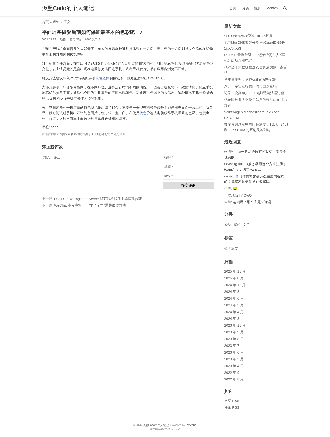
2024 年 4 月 (234, 312)
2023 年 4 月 (234, 366)
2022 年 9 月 (234, 372)
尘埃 (227, 188)
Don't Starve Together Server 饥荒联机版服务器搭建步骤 (98, 199)
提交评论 (188, 185)
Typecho (191, 425)
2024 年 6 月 (234, 298)
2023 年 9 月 (234, 332)
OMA (228, 164)
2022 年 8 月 (234, 379)
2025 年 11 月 (235, 271)
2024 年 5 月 (234, 305)
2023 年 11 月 (235, 325)
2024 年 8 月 (234, 292)
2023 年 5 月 (234, 359)
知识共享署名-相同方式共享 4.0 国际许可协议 (85, 134)
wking (228, 176)
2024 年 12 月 (235, 285)
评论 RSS (231, 407)
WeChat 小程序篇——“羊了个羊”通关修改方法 (90, 205)
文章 (246, 225)
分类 (245, 8)
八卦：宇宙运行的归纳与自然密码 (250, 86)
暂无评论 (75, 39)
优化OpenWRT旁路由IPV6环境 (248, 36)
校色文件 (102, 78)
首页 (233, 8)
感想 (236, 225)
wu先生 (230, 151)
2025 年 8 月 (234, 278)
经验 (56, 22)
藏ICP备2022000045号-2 (165, 429)
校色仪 (145, 113)
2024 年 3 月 (234, 318)
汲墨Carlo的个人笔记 (68, 8)
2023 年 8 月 (234, 339)
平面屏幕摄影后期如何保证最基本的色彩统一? (92, 32)
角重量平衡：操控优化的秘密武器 (250, 79)
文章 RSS (231, 401)
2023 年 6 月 (234, 352)
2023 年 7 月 (234, 345)
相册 (257, 8)
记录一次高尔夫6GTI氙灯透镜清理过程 (254, 93)
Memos (272, 8)
